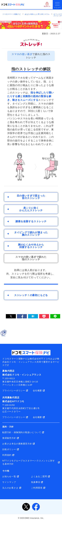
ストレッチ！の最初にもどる (31, 295)
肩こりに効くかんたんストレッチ (31, 209)
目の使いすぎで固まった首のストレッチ (31, 196)
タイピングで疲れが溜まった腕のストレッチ (31, 233)
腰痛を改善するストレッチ (31, 221)
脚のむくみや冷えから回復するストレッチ (31, 245)
